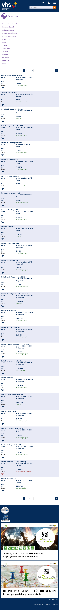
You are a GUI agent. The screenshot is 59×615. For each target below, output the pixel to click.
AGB (43, 604)
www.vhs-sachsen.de (51, 602)
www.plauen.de (53, 599)
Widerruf (48, 604)
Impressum (37, 604)
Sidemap (55, 604)
